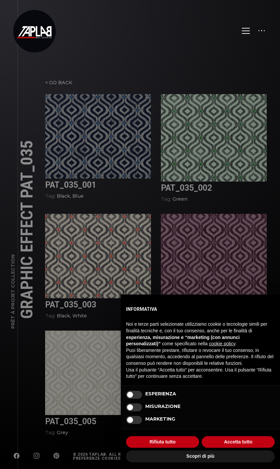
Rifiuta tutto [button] (163, 441)
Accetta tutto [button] (238, 441)
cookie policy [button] (222, 343)
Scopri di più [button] (200, 456)
